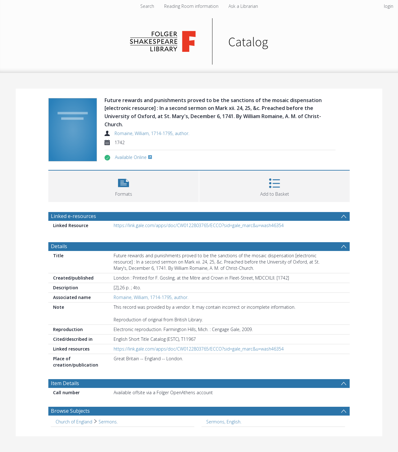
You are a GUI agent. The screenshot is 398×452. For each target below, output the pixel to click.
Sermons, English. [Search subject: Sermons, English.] (223, 422)
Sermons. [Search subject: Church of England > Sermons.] (108, 422)
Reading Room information (191, 6)
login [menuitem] (388, 6)
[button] (123, 185)
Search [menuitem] (147, 6)
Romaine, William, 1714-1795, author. (152, 133)
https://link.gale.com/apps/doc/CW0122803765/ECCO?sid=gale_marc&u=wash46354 (199, 225)
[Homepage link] (199, 39)
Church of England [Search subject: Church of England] (74, 422)
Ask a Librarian (243, 6)
